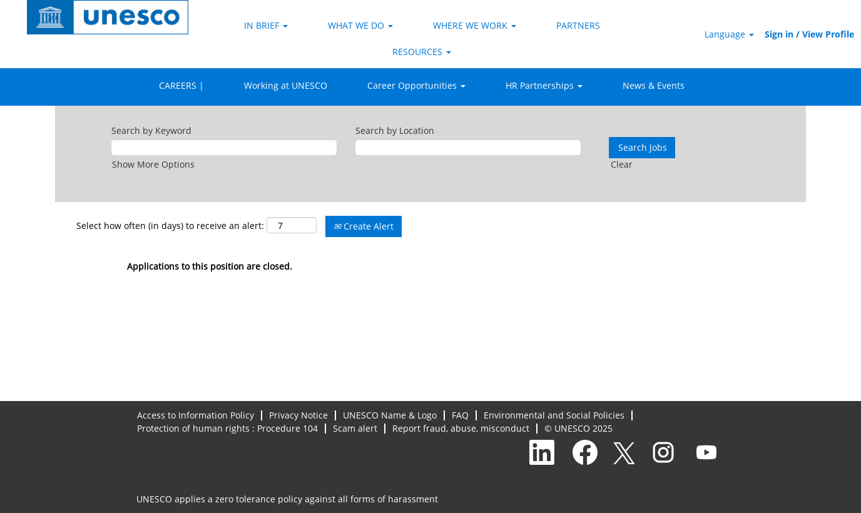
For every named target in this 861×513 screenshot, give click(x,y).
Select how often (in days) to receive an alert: (170, 225)
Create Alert (364, 226)
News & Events (654, 85)
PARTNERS (578, 25)
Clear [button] (622, 164)
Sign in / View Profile (809, 34)
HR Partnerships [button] (544, 85)
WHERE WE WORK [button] (474, 25)
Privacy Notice (298, 415)
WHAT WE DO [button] (360, 25)
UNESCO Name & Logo (390, 415)
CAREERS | (181, 85)
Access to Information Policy (195, 415)
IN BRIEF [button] (266, 25)
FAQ (460, 415)
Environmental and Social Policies (554, 415)
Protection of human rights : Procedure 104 (227, 429)
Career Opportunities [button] (416, 85)
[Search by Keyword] (224, 147)
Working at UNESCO (285, 85)
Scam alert (355, 429)
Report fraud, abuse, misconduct (460, 429)
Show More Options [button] (153, 164)
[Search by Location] (468, 147)
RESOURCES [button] (421, 52)
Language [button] (729, 34)
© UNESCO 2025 (578, 429)
